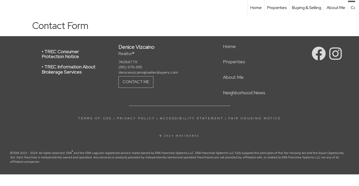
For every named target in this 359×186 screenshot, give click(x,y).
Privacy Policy (136, 118)
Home (256, 7)
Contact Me (136, 81)
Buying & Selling (306, 7)
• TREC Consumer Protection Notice (60, 54)
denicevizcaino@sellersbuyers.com (148, 72)
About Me (336, 7)
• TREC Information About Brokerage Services (68, 69)
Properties (277, 7)
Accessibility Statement (191, 118)
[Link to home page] (6, 8)
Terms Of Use (95, 118)
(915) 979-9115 (130, 67)
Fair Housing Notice (254, 118)
